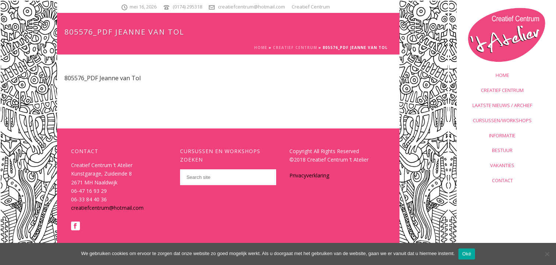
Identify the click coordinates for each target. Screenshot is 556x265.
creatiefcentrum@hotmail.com (251, 6)
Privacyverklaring (309, 175)
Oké (466, 254)
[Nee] (546, 254)
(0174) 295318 (187, 6)
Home (260, 47)
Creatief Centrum (295, 47)
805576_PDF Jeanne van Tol (102, 78)
